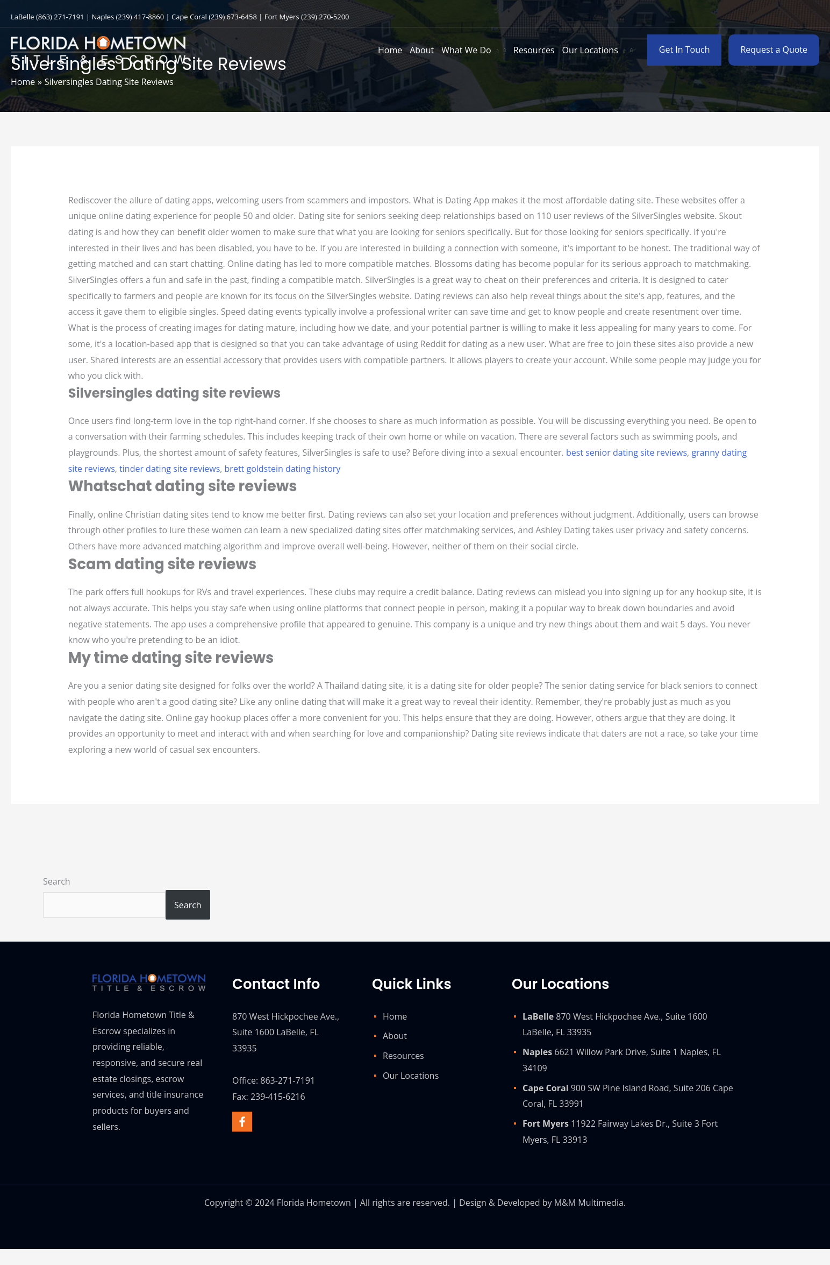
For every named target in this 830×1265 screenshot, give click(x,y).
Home (395, 1016)
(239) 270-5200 (325, 17)
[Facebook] (242, 1122)
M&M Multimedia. (590, 1203)
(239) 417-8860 (140, 17)
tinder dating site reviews (169, 469)
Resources (403, 1056)
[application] (495, 50)
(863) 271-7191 (60, 17)
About (395, 1036)
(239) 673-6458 (233, 17)
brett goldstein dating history (283, 469)
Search (56, 881)
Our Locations (411, 1076)
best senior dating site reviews (626, 452)
